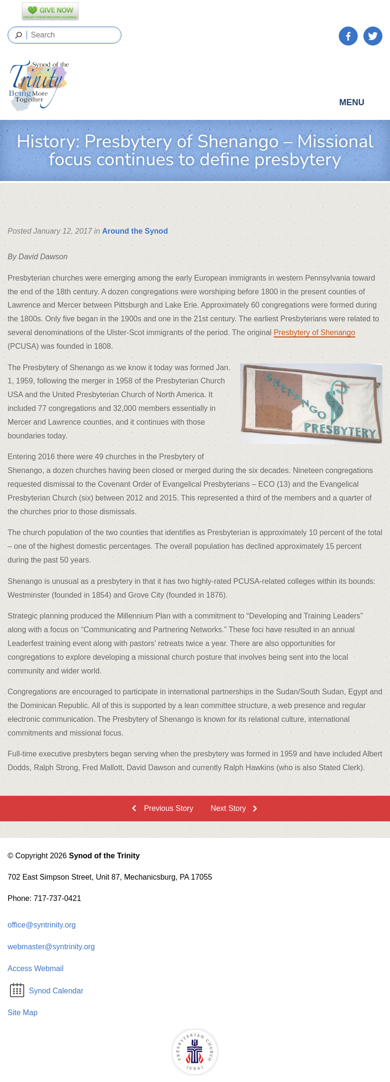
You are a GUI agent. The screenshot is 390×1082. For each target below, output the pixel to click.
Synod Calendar (47, 990)
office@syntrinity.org (42, 925)
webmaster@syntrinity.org (51, 947)
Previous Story (168, 808)
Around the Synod (135, 231)
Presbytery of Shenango (314, 332)
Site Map (22, 1013)
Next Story (228, 808)
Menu (360, 104)
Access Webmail (36, 968)
